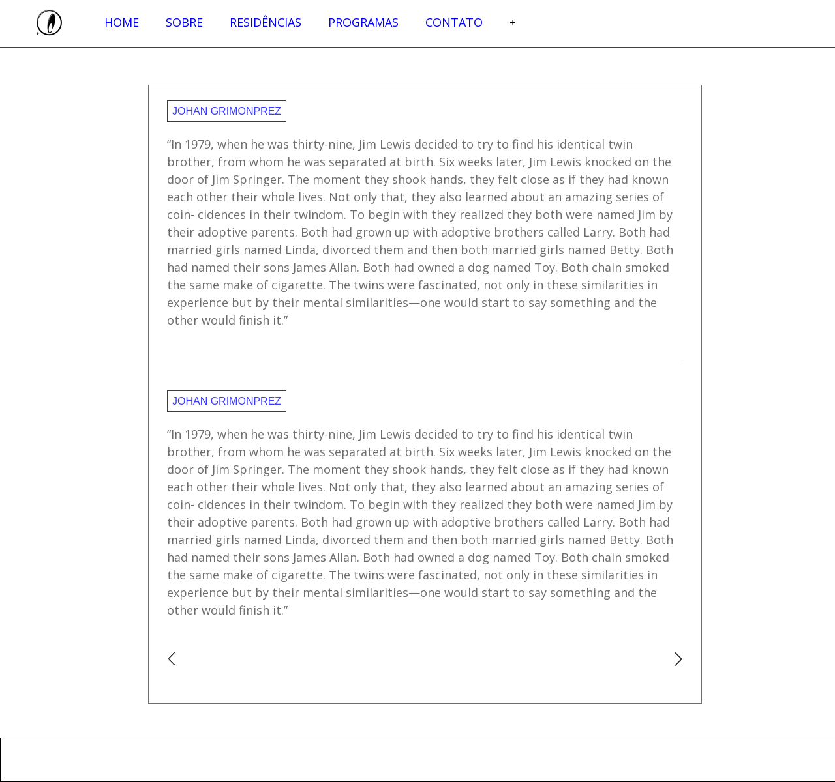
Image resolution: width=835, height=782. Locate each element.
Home (121, 22)
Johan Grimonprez (226, 111)
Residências (265, 22)
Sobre (184, 22)
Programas (363, 22)
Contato (454, 22)
